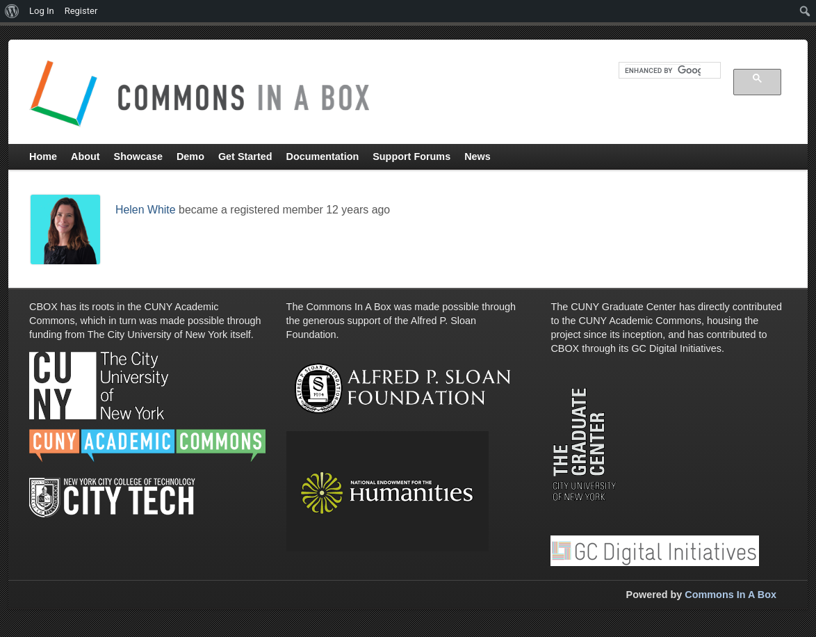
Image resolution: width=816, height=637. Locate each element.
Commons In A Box (730, 594)
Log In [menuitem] (41, 11)
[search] (663, 70)
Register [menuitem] (81, 11)
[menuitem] (12, 11)
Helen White (145, 210)
